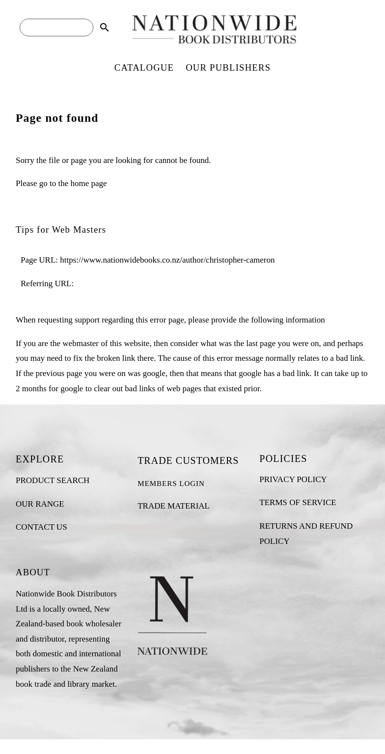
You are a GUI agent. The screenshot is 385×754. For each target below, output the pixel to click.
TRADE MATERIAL (174, 506)
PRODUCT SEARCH (52, 480)
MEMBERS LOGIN (171, 483)
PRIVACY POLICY (293, 479)
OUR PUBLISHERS (228, 67)
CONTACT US (41, 527)
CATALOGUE (144, 67)
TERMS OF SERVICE (297, 502)
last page (260, 343)
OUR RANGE (40, 504)
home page (88, 183)
